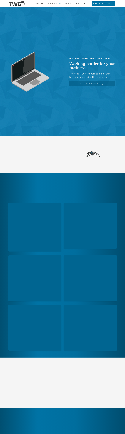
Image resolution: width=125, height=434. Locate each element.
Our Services (52, 3)
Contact (80, 3)
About (39, 3)
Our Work (68, 3)
